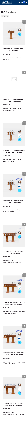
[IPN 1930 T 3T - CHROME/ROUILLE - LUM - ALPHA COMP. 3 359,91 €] (14, 92)
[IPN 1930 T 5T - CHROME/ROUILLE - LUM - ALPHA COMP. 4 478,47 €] (14, 194)
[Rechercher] (16, 2)
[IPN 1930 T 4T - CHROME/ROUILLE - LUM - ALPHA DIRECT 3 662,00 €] (14, 143)
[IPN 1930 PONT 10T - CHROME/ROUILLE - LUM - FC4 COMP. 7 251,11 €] (14, 397)
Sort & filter (5, 16)
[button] (22, 2)
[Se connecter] (19, 2)
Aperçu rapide (24, 22)
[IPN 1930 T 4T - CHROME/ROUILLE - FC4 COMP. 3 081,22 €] (14, 42)
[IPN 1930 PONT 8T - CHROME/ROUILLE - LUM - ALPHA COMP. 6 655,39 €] (14, 346)
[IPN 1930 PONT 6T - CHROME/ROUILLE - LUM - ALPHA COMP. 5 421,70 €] (14, 295)
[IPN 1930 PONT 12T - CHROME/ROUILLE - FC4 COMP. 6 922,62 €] (14, 245)
